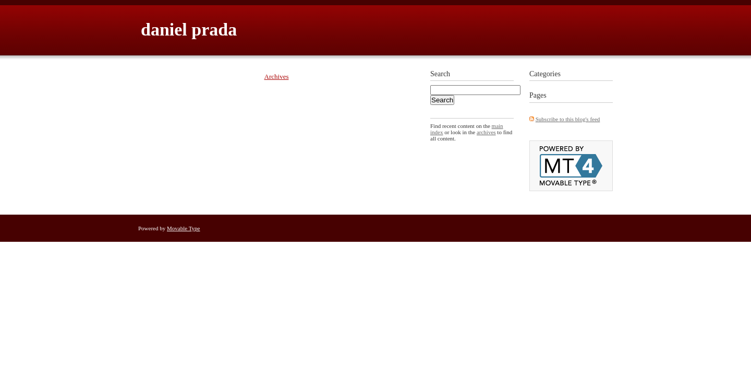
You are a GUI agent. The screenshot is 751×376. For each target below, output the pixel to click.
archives (486, 132)
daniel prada (189, 29)
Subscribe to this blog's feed (568, 119)
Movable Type (183, 228)
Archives (276, 76)
